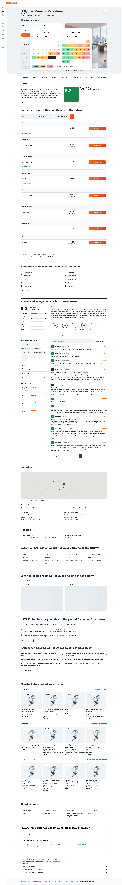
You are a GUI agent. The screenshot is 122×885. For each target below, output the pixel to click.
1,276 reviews (35, 20)
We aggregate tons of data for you (64, 870)
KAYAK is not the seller (64, 867)
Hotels (29, 881)
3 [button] (54, 41)
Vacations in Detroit (56, 844)
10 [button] (54, 45)
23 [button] (50, 53)
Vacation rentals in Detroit (31, 847)
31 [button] (54, 57)
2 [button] (63, 45)
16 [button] (50, 49)
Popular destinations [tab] (42, 834)
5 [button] (33, 45)
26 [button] (34, 57)
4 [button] (58, 41)
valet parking (32, 356)
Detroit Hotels (73, 881)
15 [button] (46, 49)
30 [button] (50, 57)
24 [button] (54, 53)
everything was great (39, 352)
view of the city (35, 345)
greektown (24, 356)
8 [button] (88, 45)
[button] (3, 2)
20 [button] (38, 53)
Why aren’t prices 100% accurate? (64, 873)
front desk (40, 356)
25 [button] (58, 53)
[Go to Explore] (3, 27)
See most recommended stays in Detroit (96, 759)
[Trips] (3, 39)
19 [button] (33, 53)
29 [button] (46, 57)
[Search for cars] (3, 15)
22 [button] (46, 53)
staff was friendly (25, 348)
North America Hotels (38, 881)
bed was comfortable (26, 352)
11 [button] (58, 45)
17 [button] (54, 49)
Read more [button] (54, 381)
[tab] (35, 335)
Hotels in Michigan (63, 881)
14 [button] (42, 49)
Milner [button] (66, 709)
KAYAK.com (23, 881)
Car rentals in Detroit (30, 844)
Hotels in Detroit (82, 844)
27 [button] (38, 57)
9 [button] (63, 49)
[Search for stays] (3, 11)
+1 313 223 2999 (25, 17)
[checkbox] (29, 388)
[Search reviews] (73, 341)
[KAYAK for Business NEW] (3, 34)
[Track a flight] (3, 30)
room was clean (25, 345)
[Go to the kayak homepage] (11, 3)
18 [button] (58, 49)
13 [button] (38, 49)
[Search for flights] (3, 7)
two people (24, 360)
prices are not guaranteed (54, 861)
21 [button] (42, 53)
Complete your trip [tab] (28, 834)
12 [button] (33, 49)
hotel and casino (36, 348)
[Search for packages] (3, 18)
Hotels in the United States (51, 881)
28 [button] (42, 57)
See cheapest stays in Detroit (99, 723)
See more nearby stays (101, 689)
